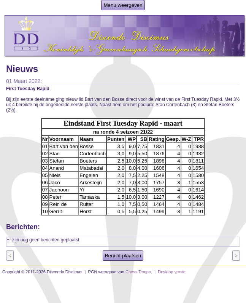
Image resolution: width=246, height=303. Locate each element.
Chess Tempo (138, 272)
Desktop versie (172, 272)
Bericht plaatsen (123, 255)
